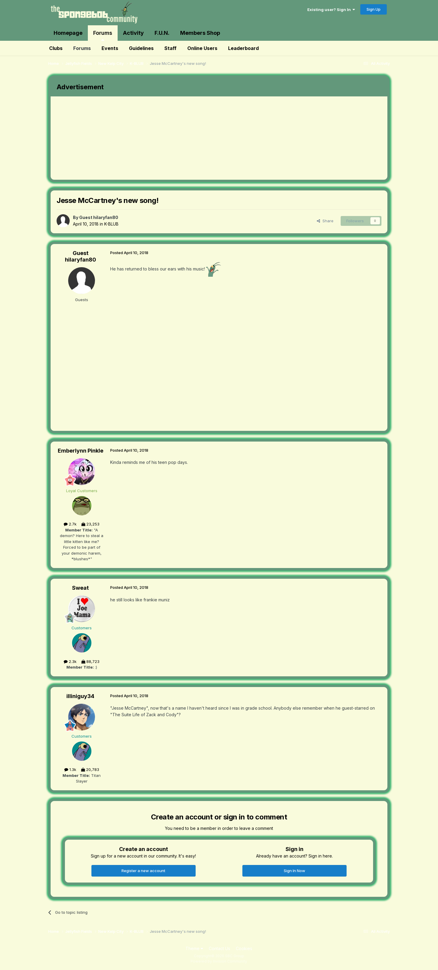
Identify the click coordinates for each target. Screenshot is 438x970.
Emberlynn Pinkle (80, 451)
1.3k (70, 769)
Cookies (244, 948)
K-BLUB (111, 223)
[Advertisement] (159, 138)
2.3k (70, 661)
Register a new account (143, 870)
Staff (170, 48)
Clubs (56, 48)
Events (110, 48)
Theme (194, 948)
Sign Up (374, 9)
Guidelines (141, 48)
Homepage (68, 33)
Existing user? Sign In (331, 9)
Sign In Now (294, 870)
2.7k (70, 524)
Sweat (80, 588)
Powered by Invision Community (219, 961)
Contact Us (219, 948)
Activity (133, 33)
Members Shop (200, 33)
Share (325, 220)
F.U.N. (162, 33)
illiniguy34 (80, 696)
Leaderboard (243, 48)
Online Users (202, 48)
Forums (102, 35)
